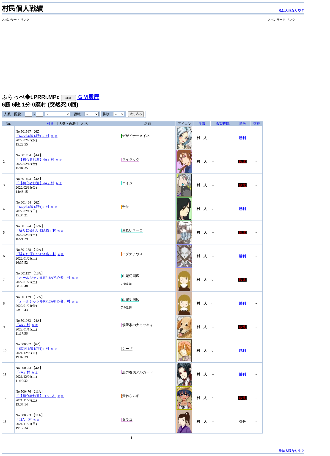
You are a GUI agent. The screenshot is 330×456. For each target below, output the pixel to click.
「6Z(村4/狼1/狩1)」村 (33, 136)
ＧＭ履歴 (88, 97)
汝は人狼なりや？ (291, 10)
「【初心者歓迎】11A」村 (36, 396)
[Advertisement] (132, 54)
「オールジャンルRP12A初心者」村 (43, 301)
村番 (50, 124)
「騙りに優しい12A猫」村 (36, 230)
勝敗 (242, 124)
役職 (201, 124)
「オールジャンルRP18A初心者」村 (43, 278)
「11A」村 (24, 419)
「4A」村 (23, 325)
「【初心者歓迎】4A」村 (35, 159)
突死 (256, 124)
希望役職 (223, 124)
